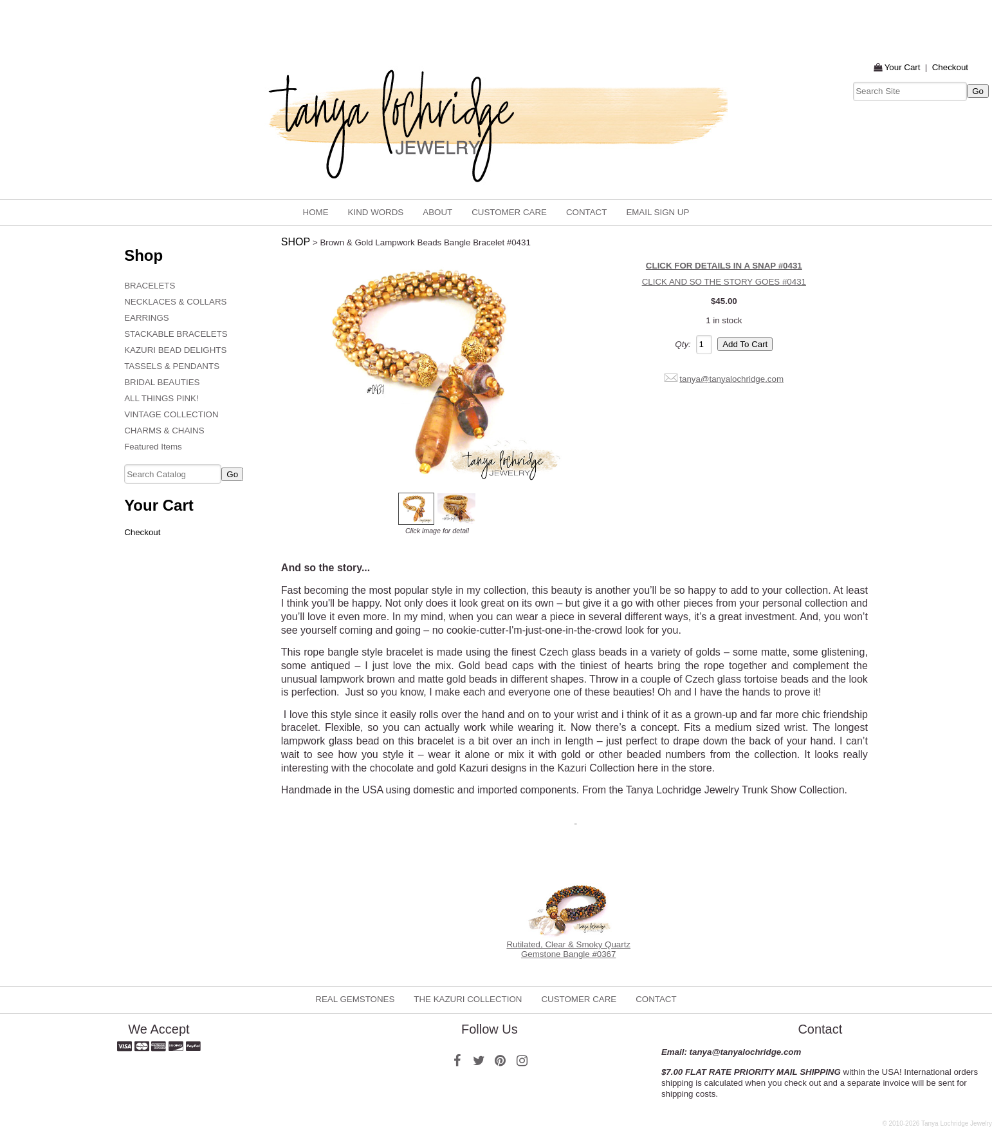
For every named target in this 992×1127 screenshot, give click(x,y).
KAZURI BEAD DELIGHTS (175, 350)
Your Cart (903, 67)
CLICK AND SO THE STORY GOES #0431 (724, 282)
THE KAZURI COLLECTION (468, 999)
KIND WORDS (376, 212)
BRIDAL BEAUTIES (161, 382)
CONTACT (586, 212)
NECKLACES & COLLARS (175, 302)
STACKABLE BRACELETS (175, 334)
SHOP (295, 241)
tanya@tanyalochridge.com (731, 379)
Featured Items (153, 446)
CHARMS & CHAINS (164, 430)
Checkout (950, 67)
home (316, 212)
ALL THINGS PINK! (161, 398)
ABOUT (437, 212)
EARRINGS (146, 318)
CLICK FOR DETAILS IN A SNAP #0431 (724, 265)
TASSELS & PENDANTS (171, 366)
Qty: (682, 344)
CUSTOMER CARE (509, 212)
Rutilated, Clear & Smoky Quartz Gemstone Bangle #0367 (568, 949)
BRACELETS (149, 285)
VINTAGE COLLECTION (171, 414)
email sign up (657, 212)
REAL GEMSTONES (354, 999)
